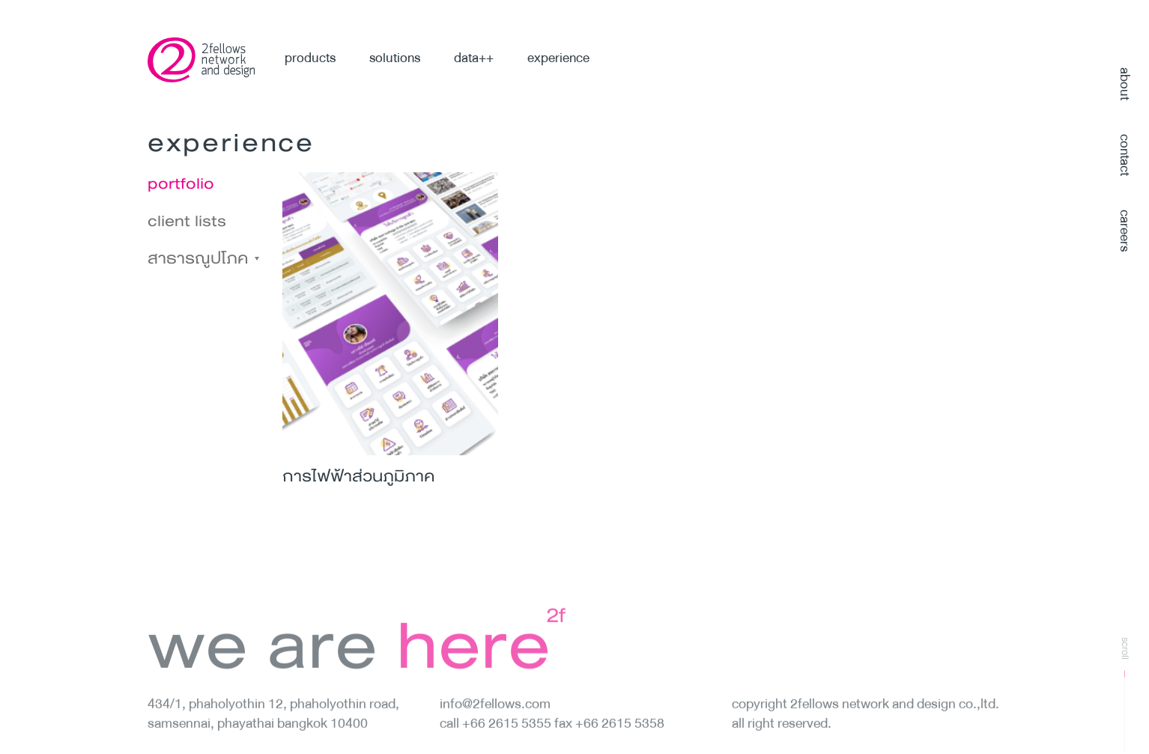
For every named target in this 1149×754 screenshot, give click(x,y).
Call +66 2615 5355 (497, 738)
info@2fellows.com (495, 718)
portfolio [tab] (181, 183)
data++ (474, 58)
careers (1124, 231)
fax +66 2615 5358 (609, 738)
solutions (394, 58)
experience (558, 58)
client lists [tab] (187, 221)
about (1124, 83)
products (310, 58)
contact (1124, 155)
